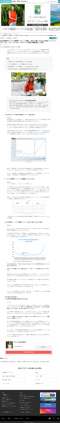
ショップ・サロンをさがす (25, 401)
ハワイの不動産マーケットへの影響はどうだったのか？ (20, 63)
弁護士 (18, 373)
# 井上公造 (46, 362)
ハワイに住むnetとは (51, 1)
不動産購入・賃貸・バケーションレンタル (11, 33)
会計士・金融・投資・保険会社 (35, 374)
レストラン (19, 378)
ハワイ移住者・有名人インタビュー (27, 405)
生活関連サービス (50, 378)
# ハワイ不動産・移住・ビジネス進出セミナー (8, 362)
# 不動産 (12, 46)
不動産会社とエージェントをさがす (9, 402)
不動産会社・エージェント (6, 374)
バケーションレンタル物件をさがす (9, 398)
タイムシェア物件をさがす (7, 395)
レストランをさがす (24, 400)
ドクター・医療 (49, 373)
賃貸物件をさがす (5, 397)
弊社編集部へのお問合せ (19, 414)
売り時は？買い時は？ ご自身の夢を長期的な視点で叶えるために (22, 68)
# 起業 (42, 362)
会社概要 (3, 414)
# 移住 (28, 362)
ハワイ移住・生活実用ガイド (25, 408)
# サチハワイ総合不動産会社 (5, 46)
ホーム (1, 33)
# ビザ (31, 362)
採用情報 (10, 414)
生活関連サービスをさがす (25, 403)
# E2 (39, 362)
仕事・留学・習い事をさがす (25, 398)
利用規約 (30, 414)
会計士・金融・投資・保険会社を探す (27, 392)
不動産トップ (5, 390)
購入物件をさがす (5, 393)
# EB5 (37, 362)
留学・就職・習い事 (6, 378)
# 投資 (34, 362)
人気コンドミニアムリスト (7, 400)
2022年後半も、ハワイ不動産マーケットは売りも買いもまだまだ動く (23, 66)
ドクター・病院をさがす (24, 394)
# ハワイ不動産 (17, 46)
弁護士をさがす (23, 390)
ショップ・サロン (35, 378)
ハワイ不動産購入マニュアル (7, 408)
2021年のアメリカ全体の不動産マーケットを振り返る (20, 61)
